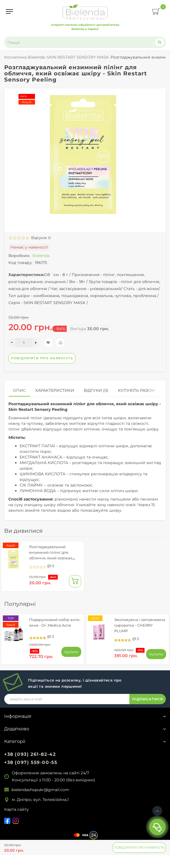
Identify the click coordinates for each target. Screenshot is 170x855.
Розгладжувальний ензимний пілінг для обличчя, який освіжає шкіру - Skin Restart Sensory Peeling (54, 557)
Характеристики (54, 390)
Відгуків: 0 (40, 237)
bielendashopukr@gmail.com (40, 789)
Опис (19, 390)
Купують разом (136, 390)
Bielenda (41, 255)
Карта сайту (16, 809)
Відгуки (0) (96, 390)
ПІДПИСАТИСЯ (147, 699)
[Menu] (9, 11)
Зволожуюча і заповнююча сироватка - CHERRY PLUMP (139, 625)
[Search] (159, 42)
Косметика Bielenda (24, 57)
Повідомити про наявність (139, 847)
